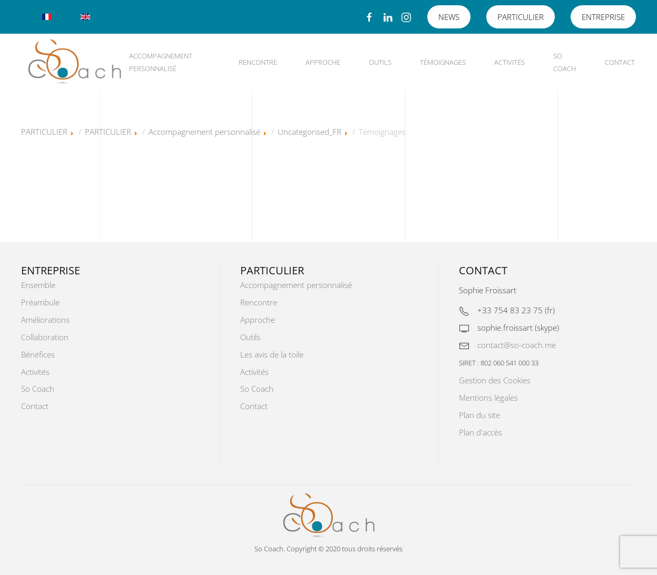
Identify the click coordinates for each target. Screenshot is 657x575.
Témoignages (443, 62)
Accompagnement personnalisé (160, 62)
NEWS (448, 17)
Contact (620, 62)
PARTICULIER (520, 17)
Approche (323, 62)
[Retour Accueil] (74, 62)
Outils (380, 62)
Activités (509, 62)
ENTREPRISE (603, 17)
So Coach (564, 62)
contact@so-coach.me (516, 345)
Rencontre (258, 62)
